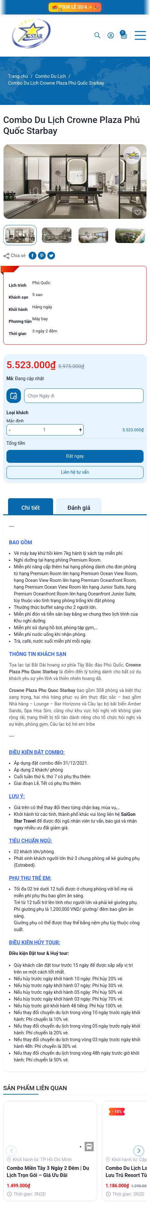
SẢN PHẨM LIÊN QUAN (35, 1088)
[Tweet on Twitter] (51, 255)
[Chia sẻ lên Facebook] (32, 255)
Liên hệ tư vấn (75, 472)
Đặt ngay (75, 456)
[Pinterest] (42, 255)
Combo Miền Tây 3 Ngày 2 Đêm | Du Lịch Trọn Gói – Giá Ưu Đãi (48, 1171)
